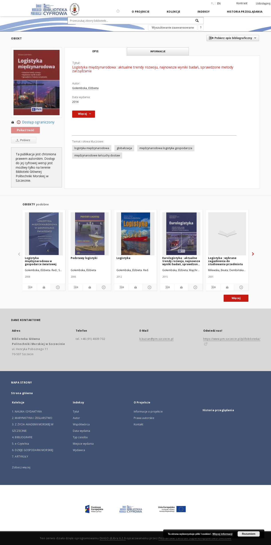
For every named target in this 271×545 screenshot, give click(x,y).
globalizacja (124, 148)
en (219, 3)
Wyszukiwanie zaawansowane (173, 27)
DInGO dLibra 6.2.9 (113, 538)
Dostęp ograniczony (32, 122)
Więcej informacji (222, 534)
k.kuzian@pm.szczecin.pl (156, 339)
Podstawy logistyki (84, 258)
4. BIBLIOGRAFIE (22, 437)
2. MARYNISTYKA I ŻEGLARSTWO (32, 418)
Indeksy (203, 12)
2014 (75, 102)
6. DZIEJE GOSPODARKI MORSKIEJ (32, 450)
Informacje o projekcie (148, 411)
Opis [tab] (95, 51)
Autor (76, 418)
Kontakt (138, 424)
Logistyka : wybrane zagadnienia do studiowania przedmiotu (225, 261)
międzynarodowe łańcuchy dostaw (97, 155)
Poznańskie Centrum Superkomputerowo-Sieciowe (195, 538)
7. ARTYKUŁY (20, 456)
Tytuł (76, 411)
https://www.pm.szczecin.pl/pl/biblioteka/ (231, 339)
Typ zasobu (80, 437)
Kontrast (242, 3)
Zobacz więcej (21, 467)
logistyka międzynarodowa (91, 148)
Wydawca (79, 450)
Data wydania (81, 431)
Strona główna (22, 393)
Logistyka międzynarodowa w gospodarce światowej (40, 261)
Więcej (236, 298)
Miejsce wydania (83, 444)
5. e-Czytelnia (20, 444)
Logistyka (123, 258)
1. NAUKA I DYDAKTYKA (27, 411)
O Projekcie (140, 12)
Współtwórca (81, 424)
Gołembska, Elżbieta (85, 88)
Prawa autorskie (144, 418)
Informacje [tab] (157, 51)
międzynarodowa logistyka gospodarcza (165, 148)
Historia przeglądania (244, 12)
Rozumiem (249, 533)
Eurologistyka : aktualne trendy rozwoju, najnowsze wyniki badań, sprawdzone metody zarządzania (181, 261)
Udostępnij (263, 3)
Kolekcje (173, 12)
